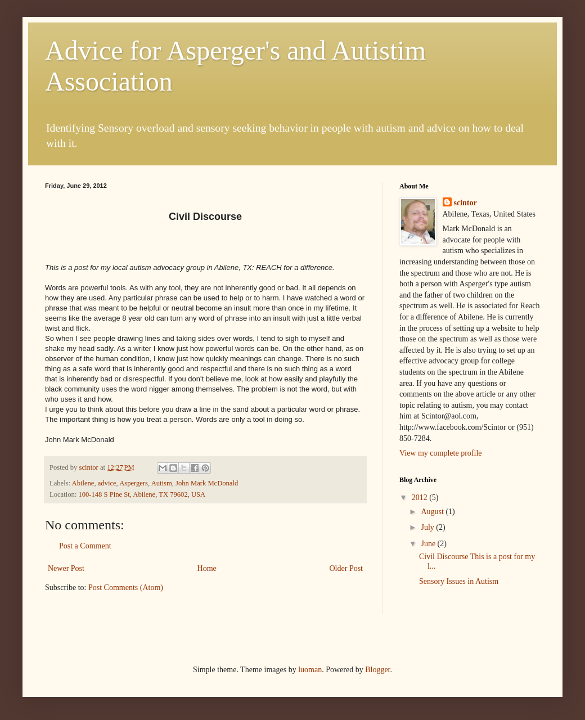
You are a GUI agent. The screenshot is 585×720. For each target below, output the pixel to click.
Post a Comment (85, 546)
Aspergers (133, 483)
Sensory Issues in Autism (458, 581)
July (428, 527)
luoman (310, 669)
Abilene (83, 483)
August (433, 511)
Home (207, 568)
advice (107, 483)
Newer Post (66, 568)
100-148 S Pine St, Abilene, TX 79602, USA (141, 494)
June (429, 543)
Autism (161, 483)
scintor (465, 203)
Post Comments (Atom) (125, 587)
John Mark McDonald (207, 483)
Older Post (346, 568)
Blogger (377, 669)
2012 (421, 497)
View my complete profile (440, 453)
